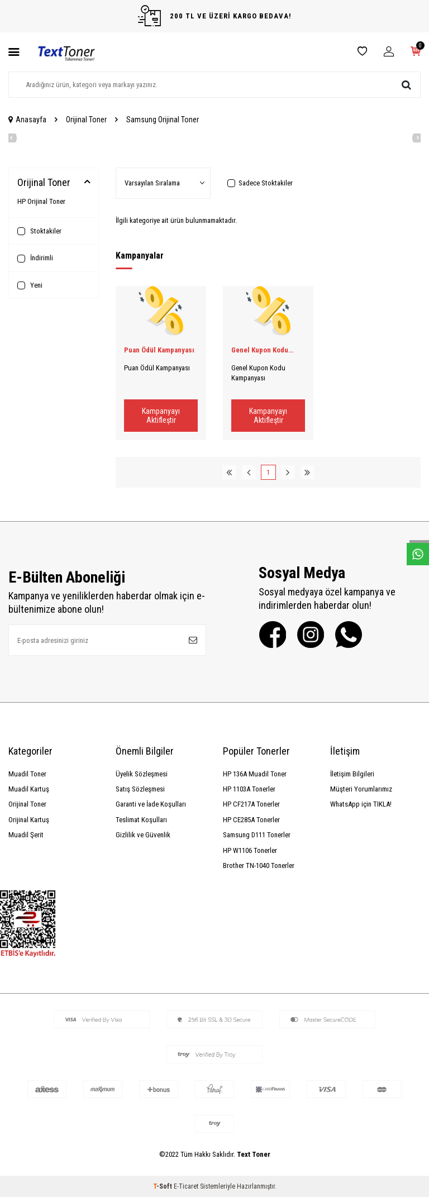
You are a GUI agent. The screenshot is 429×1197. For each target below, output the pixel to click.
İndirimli (35, 258)
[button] (8, 138)
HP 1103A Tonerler (249, 789)
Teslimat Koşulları (141, 820)
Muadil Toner (27, 774)
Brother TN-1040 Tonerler (258, 865)
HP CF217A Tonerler (251, 804)
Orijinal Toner (86, 119)
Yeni (29, 285)
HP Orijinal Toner (41, 201)
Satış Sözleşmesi (140, 789)
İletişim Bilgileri (352, 774)
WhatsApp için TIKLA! (361, 804)
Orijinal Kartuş (28, 820)
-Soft (163, 1186)
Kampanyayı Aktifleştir (161, 416)
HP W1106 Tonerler (250, 850)
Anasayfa (27, 119)
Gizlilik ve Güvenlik (143, 835)
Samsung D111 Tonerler (256, 835)
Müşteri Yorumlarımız (361, 789)
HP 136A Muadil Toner (255, 774)
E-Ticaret (186, 1186)
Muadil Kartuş (28, 789)
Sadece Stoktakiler (260, 183)
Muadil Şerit (26, 835)
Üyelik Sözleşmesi (142, 774)
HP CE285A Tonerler (251, 820)
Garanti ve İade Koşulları (151, 804)
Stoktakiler (39, 231)
